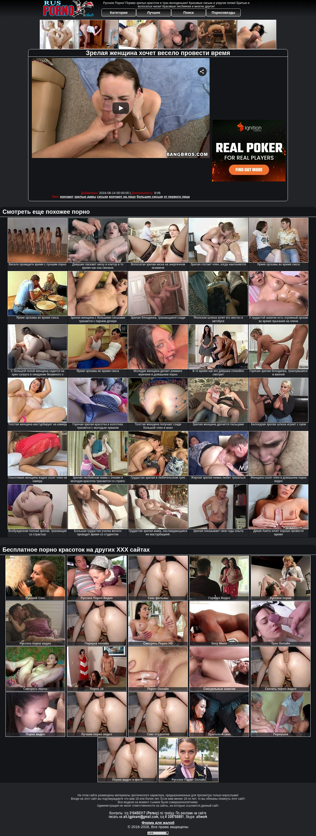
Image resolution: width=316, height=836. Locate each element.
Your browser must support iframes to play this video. (121, 123)
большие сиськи (150, 196)
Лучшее (153, 13)
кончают (66, 196)
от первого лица (177, 196)
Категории (119, 13)
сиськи (102, 196)
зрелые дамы (85, 196)
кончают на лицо (122, 196)
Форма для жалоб (157, 822)
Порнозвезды (223, 13)
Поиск (188, 13)
